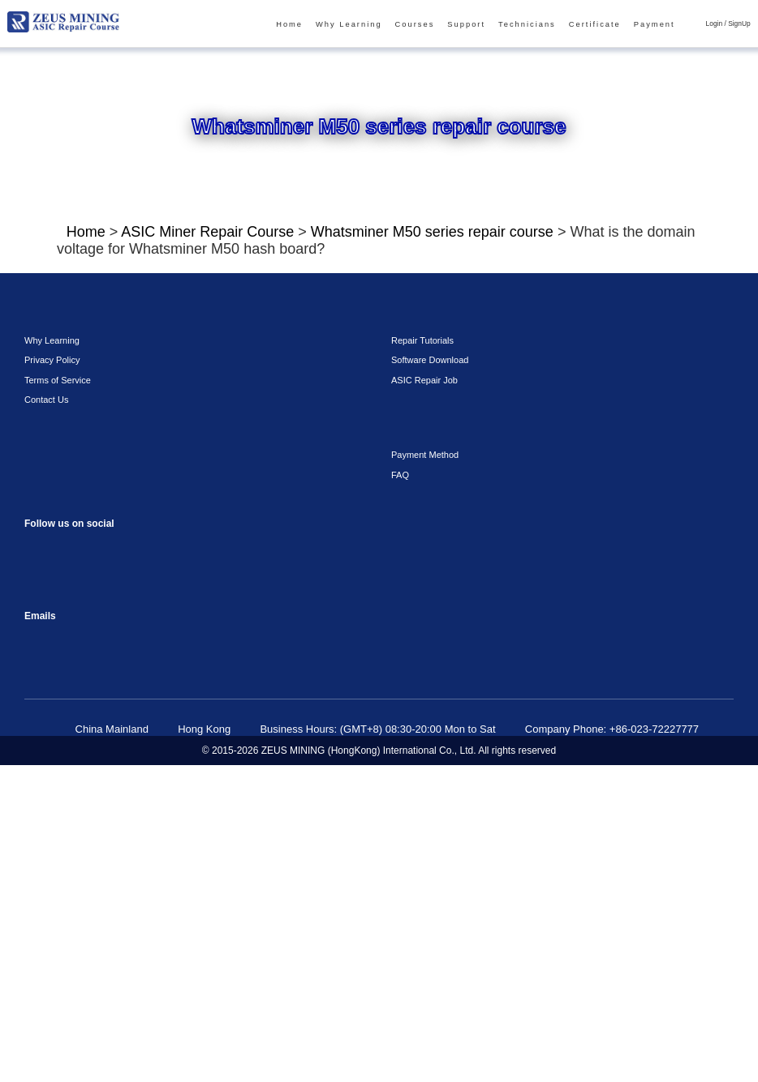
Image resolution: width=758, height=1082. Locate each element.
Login (719, 24)
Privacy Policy (47, 676)
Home (319, 24)
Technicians (541, 24)
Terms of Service (52, 696)
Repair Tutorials (419, 656)
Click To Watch (453, 445)
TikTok (168, 864)
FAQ (398, 791)
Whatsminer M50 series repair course (406, 234)
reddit (103, 864)
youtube (136, 864)
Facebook (38, 864)
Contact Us (44, 715)
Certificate (605, 24)
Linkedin (103, 901)
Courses (435, 24)
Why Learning (374, 24)
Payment (662, 24)
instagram (71, 864)
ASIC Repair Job (420, 696)
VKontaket (38, 901)
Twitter (136, 901)
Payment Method (422, 770)
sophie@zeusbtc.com (38, 956)
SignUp (741, 24)
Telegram (71, 901)
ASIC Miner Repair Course (202, 234)
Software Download (426, 676)
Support (484, 24)
